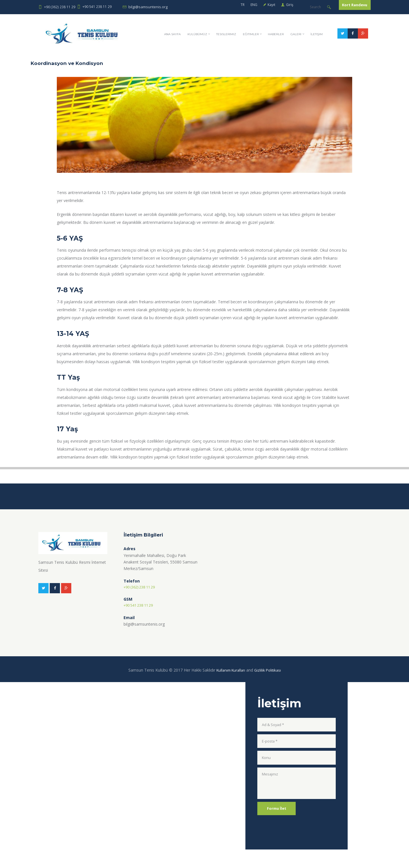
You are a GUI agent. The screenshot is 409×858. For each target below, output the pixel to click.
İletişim (357, 54)
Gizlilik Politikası (269, 678)
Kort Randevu (347, 7)
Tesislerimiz (253, 54)
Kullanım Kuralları (230, 678)
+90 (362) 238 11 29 (59, 6)
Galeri (333, 54)
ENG (222, 6)
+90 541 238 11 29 (97, 6)
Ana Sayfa (191, 54)
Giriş (260, 6)
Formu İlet (278, 824)
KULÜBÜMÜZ (220, 54)
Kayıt (240, 6)
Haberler (310, 54)
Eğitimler (281, 54)
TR (210, 6)
